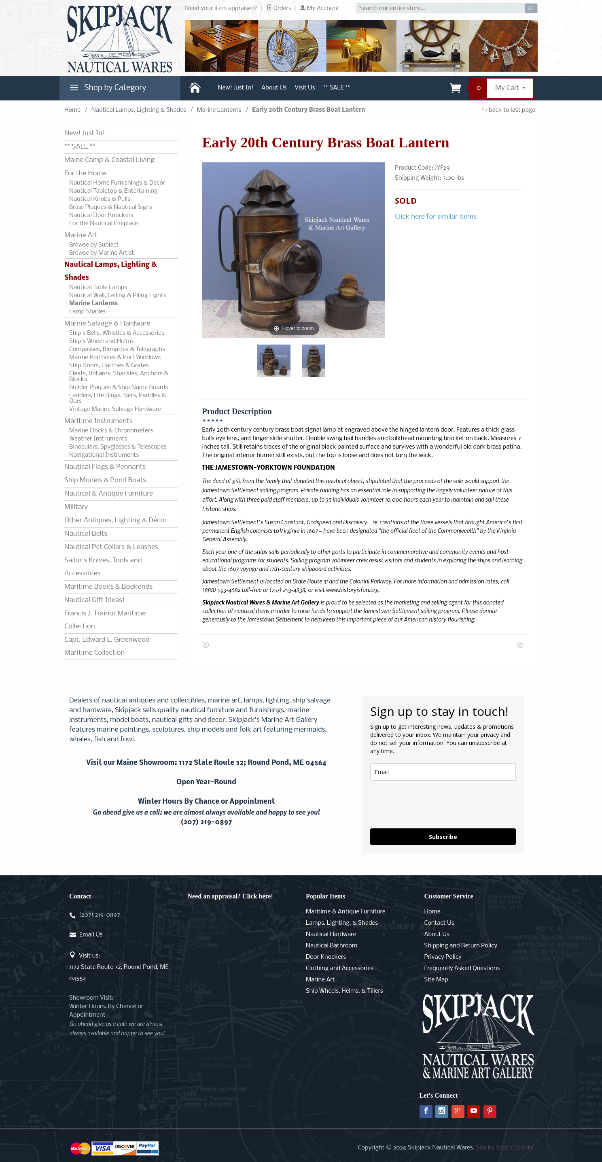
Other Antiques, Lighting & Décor (115, 520)
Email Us (90, 935)
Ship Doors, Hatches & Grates (109, 365)
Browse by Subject (94, 245)
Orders (279, 8)
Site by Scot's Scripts (504, 1148)
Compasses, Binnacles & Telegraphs (117, 349)
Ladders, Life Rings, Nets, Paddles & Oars (117, 398)
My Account (319, 8)
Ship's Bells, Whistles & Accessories (116, 333)
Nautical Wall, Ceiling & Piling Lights (117, 295)
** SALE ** (336, 88)
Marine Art (81, 235)
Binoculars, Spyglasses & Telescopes (118, 447)
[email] (443, 772)
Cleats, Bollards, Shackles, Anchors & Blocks (118, 376)
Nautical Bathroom (331, 946)
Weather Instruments (98, 439)
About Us (273, 88)
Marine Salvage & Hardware (107, 324)
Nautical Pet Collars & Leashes (111, 547)
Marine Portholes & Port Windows (115, 357)
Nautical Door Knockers (101, 215)
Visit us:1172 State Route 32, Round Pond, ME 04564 (119, 967)
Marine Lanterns (219, 110)
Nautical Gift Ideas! (94, 600)
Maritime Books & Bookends (108, 587)
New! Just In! (236, 88)
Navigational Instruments (104, 455)
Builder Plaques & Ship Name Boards (118, 387)
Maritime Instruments (98, 421)
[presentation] (431, 804)
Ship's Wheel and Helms (101, 341)
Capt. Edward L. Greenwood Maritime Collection (107, 646)
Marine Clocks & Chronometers (111, 431)
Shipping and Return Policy (461, 946)
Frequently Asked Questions (462, 968)
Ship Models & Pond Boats (105, 480)
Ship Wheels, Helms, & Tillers (344, 991)
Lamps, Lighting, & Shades (342, 923)
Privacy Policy (443, 957)
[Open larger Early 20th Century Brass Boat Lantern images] (294, 250)
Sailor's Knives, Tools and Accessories (103, 567)
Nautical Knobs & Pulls (99, 199)
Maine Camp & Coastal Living (109, 160)
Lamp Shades (87, 312)
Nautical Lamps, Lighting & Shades (138, 110)
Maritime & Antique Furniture (346, 912)
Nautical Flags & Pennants (105, 467)
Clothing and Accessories (339, 968)
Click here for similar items (436, 217)
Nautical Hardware (331, 934)
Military (76, 507)
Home (72, 110)
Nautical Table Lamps (98, 287)
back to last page (508, 110)
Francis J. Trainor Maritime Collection (105, 620)
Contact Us (439, 923)
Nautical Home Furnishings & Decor (117, 183)
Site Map (436, 980)
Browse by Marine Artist (101, 253)
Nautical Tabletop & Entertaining (113, 191)
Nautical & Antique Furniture (108, 494)
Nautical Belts (85, 534)
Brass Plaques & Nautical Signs (111, 207)
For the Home (85, 173)
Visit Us (305, 88)
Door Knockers (326, 957)
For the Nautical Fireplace (103, 223)
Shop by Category (107, 90)
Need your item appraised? (221, 8)
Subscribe (443, 837)
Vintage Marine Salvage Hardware (115, 409)
